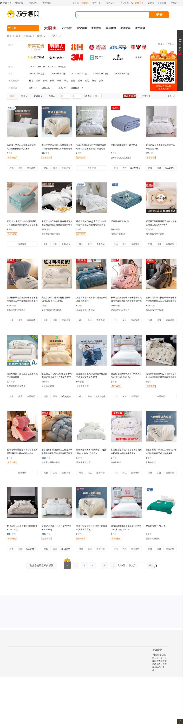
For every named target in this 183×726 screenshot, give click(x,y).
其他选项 (13, 87)
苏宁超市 (67, 28)
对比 (11, 168)
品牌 (11, 45)
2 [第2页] (75, 564)
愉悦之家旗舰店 (83, 462)
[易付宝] (151, 3)
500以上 (62, 66)
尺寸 (11, 73)
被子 (55, 36)
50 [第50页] (104, 564)
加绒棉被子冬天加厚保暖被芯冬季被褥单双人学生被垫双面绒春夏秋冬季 (22, 301)
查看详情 (31, 168)
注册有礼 (85, 3)
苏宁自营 (12, 157)
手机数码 (96, 28)
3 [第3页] (84, 564)
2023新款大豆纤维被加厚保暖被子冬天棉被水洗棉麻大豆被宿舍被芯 (22, 224)
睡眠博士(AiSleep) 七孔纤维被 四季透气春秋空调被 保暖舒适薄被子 (91, 224)
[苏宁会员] (124, 3)
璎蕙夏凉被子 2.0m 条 (156, 526)
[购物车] (138, 3)
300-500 (51, 66)
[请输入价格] (65, 96)
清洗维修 (140, 28)
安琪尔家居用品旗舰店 (121, 157)
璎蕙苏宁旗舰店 (118, 234)
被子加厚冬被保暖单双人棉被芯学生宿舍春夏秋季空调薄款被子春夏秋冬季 (57, 453)
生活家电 (125, 28)
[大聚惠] (50, 28)
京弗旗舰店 (116, 462)
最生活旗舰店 (48, 386)
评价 (9, 153)
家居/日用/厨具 (24, 36)
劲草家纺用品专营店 (51, 234)
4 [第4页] (92, 564)
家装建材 (111, 28)
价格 (11, 66)
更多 (161, 44)
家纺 (39, 36)
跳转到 (132, 565)
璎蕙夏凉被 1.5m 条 (120, 221)
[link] (12, 96)
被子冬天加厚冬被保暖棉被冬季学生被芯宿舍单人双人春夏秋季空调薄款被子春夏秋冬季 (161, 301)
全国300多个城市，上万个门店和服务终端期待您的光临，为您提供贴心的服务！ (159, 663)
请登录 (76, 3)
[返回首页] (6, 3)
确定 (152, 565)
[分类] (23, 28)
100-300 (41, 66)
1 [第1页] (67, 564)
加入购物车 (135, 168)
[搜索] (114, 15)
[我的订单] (98, 3)
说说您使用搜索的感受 (41, 565)
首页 (9, 36)
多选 (170, 44)
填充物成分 (14, 80)
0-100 (31, 66)
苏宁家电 (82, 28)
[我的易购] (112, 3)
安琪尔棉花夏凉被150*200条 (124, 145)
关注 (20, 168)
